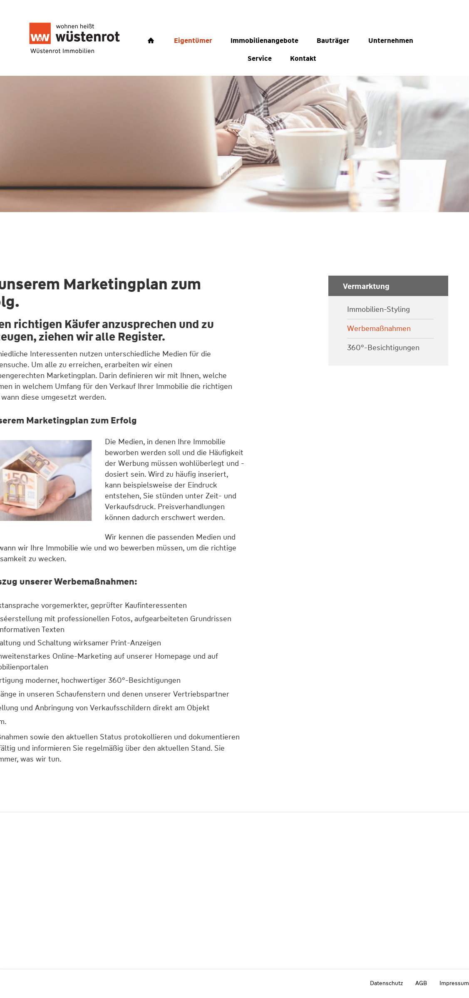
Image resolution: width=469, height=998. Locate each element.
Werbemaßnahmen (379, 328)
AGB (421, 983)
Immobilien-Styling (378, 309)
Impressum (454, 983)
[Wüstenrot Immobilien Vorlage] (74, 37)
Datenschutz (386, 983)
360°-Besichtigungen (383, 347)
